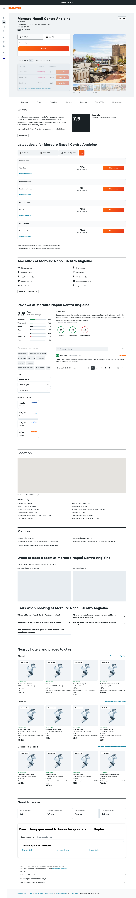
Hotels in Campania (61, 893)
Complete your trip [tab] (27, 837)
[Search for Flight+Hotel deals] (3, 28)
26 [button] (44, 77)
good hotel (40, 358)
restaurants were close (25, 368)
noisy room (22, 358)
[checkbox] (28, 404)
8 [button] (59, 62)
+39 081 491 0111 (23, 27)
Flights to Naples (27, 850)
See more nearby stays (118, 656)
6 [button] (49, 62)
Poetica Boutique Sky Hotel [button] (109, 684)
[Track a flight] (3, 38)
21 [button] (54, 72)
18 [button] (39, 72)
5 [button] (44, 62)
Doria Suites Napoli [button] (79, 684)
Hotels (30, 893)
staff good (31, 358)
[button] (131, 2)
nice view (30, 363)
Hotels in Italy (49, 893)
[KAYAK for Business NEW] (3, 43)
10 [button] (34, 67)
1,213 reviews (31, 30)
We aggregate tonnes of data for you (73, 878)
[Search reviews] (83, 348)
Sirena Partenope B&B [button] (53, 729)
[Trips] (3, 49)
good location (22, 354)
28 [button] (54, 77)
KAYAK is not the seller (73, 875)
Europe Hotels (39, 893)
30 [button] (64, 77)
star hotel (21, 363)
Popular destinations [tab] (44, 837)
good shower (40, 368)
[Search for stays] (3, 19)
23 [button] (64, 72)
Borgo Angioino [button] (50, 774)
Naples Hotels (74, 893)
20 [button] (49, 72)
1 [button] (59, 57)
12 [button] (44, 67)
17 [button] (34, 72)
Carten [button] (47, 684)
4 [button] (39, 62)
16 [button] (64, 67)
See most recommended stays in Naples (112, 746)
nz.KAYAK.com (22, 893)
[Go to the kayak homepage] (14, 8)
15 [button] (59, 67)
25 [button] (39, 77)
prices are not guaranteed (59, 868)
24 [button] (34, 77)
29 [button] (59, 77)
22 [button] (59, 72)
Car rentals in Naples (62, 850)
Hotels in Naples (94, 850)
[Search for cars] (3, 23)
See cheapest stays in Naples (115, 701)
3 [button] (33, 62)
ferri (48, 368)
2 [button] (64, 57)
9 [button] (64, 62)
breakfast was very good (38, 354)
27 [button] (49, 77)
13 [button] (49, 67)
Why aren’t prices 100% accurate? (73, 882)
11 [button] (39, 67)
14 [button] (54, 67)
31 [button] (34, 82)
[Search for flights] (3, 14)
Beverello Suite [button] (78, 729)
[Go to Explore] (3, 34)
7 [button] (54, 62)
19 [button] (44, 72)
